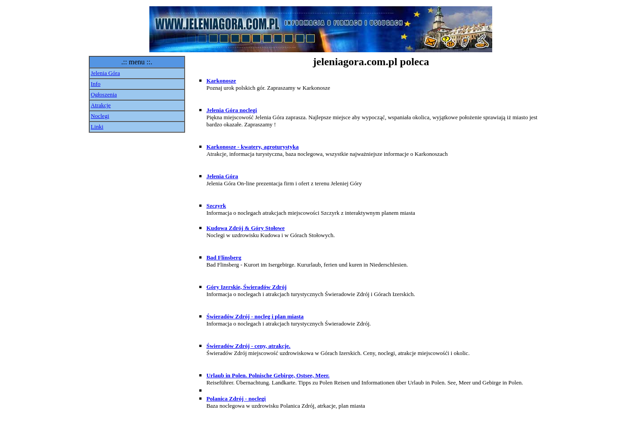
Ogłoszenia (104, 94)
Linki (97, 126)
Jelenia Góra (105, 73)
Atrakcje (101, 105)
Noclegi (100, 116)
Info (96, 83)
